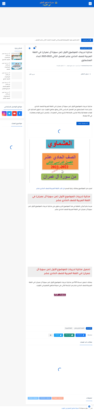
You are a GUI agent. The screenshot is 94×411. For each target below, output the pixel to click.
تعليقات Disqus (33, 398)
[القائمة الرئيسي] (90, 3)
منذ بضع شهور (5, 53)
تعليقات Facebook (45, 398)
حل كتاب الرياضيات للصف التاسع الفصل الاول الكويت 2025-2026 (6, 58)
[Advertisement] (47, 22)
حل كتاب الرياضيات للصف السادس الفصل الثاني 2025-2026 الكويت (6, 67)
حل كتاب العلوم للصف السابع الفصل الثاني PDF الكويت (6, 87)
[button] (80, 335)
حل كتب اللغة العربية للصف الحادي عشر (50, 188)
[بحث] (3, 3)
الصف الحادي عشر (86, 48)
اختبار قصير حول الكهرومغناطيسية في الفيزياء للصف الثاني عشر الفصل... (56, 40)
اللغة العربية (68, 328)
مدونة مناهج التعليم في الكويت (70, 408)
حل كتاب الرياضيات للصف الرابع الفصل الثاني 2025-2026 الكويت (6, 77)
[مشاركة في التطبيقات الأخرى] (50, 335)
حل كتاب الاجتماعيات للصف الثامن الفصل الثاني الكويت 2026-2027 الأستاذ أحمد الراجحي (6, 96)
